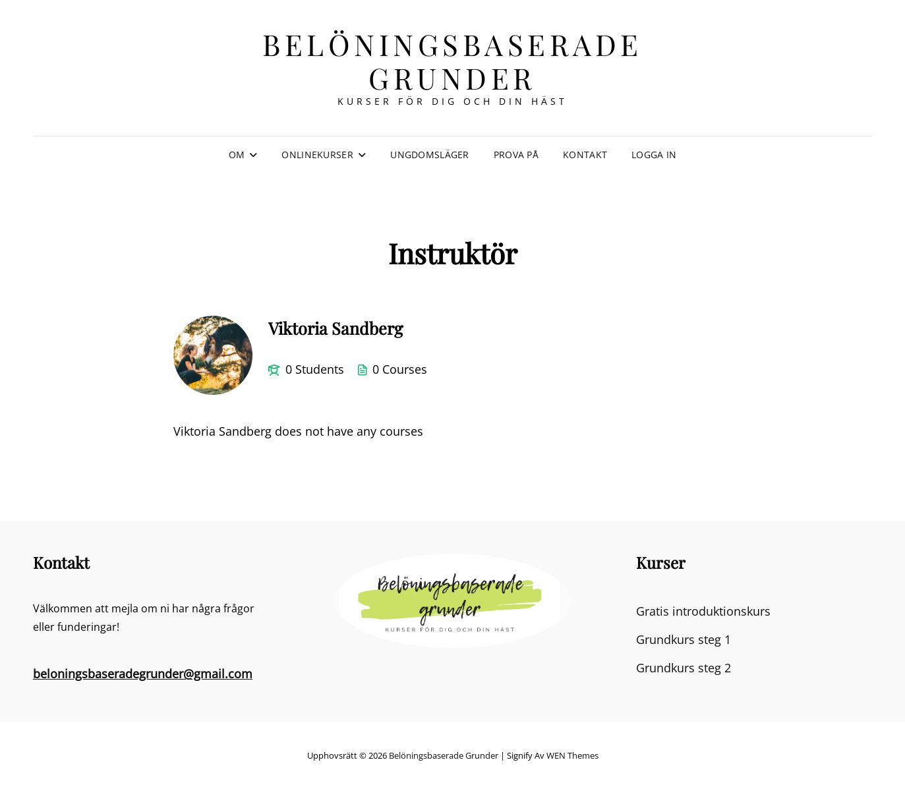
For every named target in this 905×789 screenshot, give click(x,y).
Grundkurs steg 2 (683, 668)
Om (237, 154)
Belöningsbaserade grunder (452, 60)
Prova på (516, 154)
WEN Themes (572, 755)
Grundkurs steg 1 (683, 639)
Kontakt (585, 154)
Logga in (653, 154)
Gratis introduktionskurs (703, 611)
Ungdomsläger (429, 154)
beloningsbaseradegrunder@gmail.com (142, 674)
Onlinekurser (317, 154)
